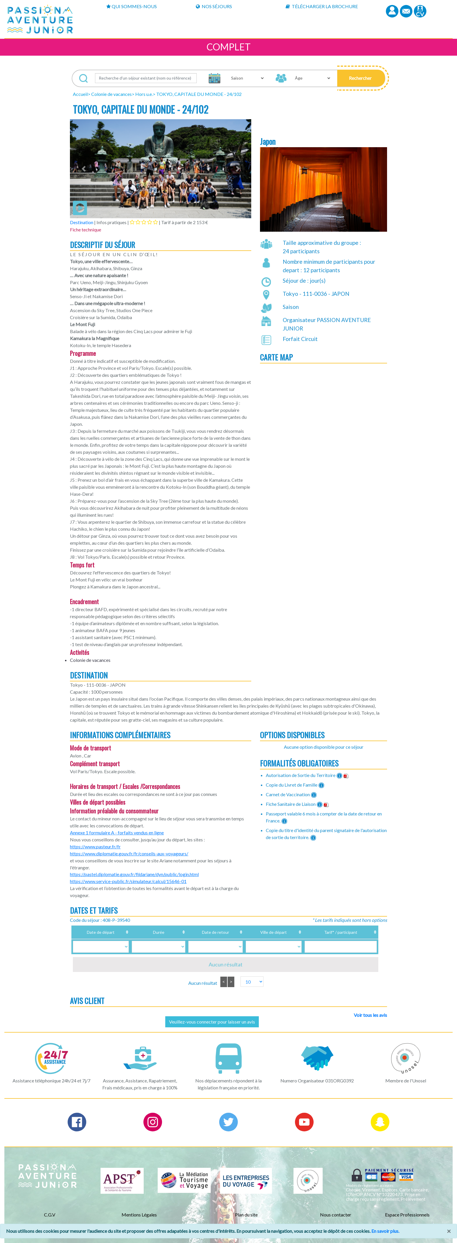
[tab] (144, 222)
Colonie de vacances (111, 94)
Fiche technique (85, 229)
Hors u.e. (144, 94)
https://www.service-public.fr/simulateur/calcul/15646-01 (128, 881)
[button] (361, 78)
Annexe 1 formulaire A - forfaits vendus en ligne (117, 832)
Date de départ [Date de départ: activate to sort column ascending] (103, 932)
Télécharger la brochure (322, 6)
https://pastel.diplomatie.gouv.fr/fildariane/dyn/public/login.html (134, 874)
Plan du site (246, 1214)
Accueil (80, 94)
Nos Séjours (214, 6)
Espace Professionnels (407, 1214)
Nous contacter (335, 1214)
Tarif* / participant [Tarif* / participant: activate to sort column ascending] (330, 932)
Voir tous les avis (370, 1015)
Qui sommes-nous (131, 6)
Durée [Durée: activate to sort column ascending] (151, 932)
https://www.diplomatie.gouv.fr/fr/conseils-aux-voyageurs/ (129, 853)
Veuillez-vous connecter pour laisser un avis (212, 1021)
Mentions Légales (139, 1214)
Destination (81, 222)
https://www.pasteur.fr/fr (95, 846)
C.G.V (49, 1214)
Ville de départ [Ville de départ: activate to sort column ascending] (257, 932)
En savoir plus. (385, 1231)
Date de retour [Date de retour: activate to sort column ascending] (199, 932)
